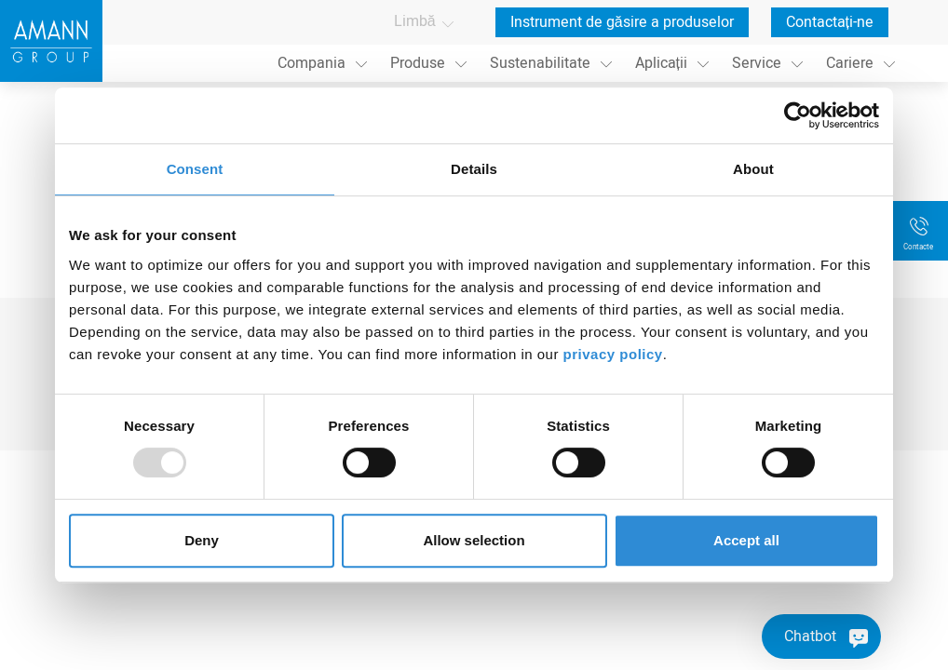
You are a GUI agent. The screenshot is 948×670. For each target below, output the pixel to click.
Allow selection (473, 540)
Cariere (850, 63)
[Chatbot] (821, 636)
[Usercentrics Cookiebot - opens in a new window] (797, 115)
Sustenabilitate (540, 63)
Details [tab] (474, 169)
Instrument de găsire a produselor (622, 22)
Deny (201, 540)
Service (756, 63)
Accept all (746, 540)
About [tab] (753, 169)
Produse (417, 63)
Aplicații (661, 63)
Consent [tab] (195, 169)
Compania (311, 63)
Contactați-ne (830, 22)
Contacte (918, 247)
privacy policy (613, 354)
